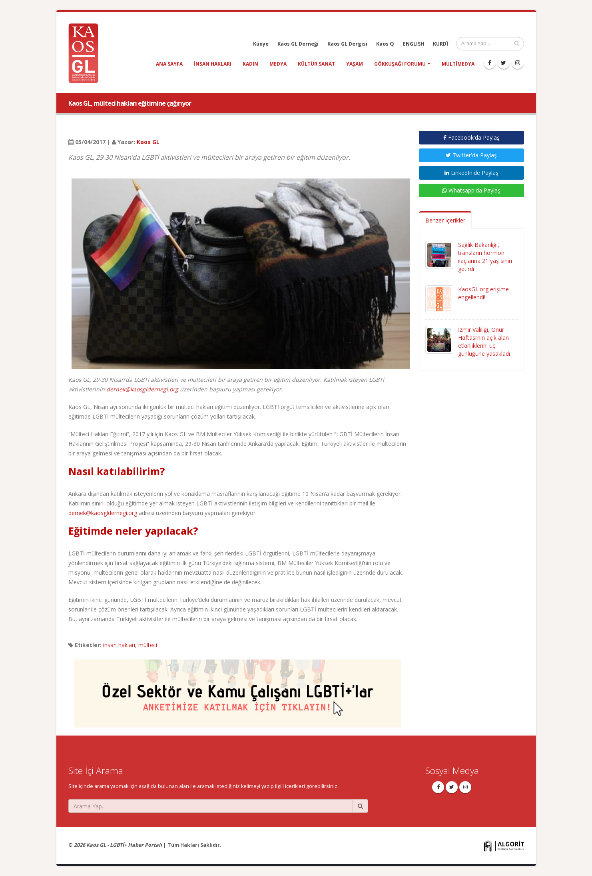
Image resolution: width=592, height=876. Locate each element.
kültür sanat (316, 63)
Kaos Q (385, 43)
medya (278, 63)
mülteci (147, 645)
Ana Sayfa (169, 63)
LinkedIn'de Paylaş (471, 172)
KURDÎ (440, 43)
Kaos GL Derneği (298, 43)
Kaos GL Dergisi (347, 43)
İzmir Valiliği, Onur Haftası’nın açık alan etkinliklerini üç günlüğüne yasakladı (484, 341)
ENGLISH (413, 43)
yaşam (354, 63)
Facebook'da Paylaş (471, 137)
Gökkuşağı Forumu (400, 63)
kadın (250, 63)
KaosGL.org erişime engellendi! (483, 293)
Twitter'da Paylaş (471, 155)
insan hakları (212, 63)
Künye (261, 43)
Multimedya (458, 63)
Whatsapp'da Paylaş (471, 190)
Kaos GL (148, 142)
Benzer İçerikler (445, 220)
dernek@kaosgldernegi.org (142, 389)
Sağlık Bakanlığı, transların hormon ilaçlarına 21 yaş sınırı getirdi (485, 257)
